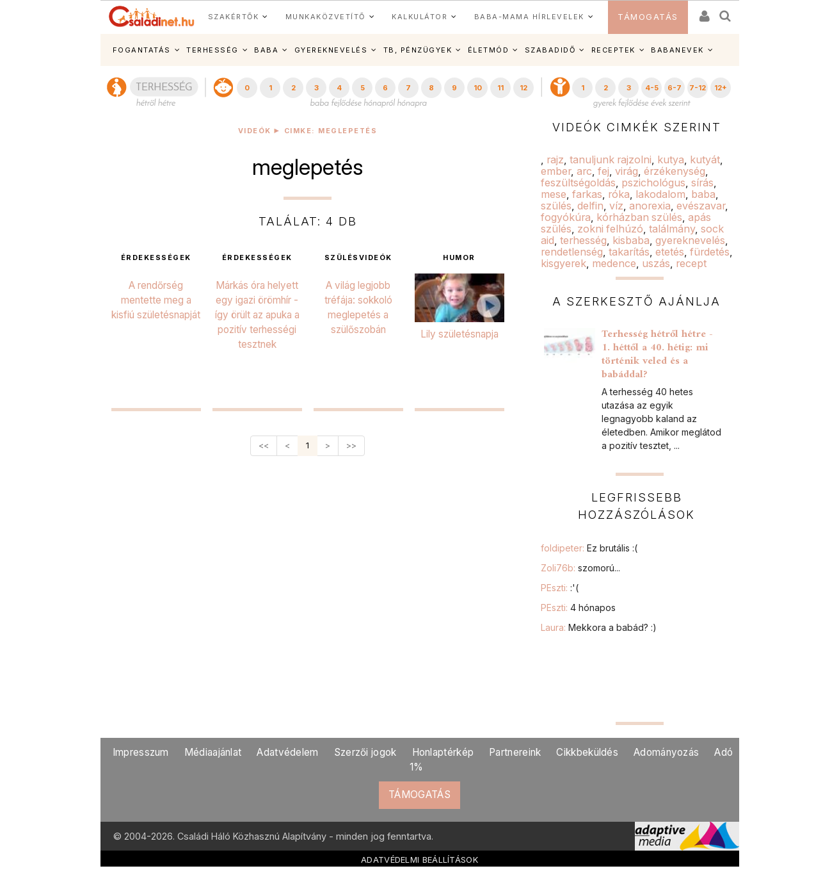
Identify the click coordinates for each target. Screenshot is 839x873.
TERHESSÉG (212, 49)
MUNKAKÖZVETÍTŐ (325, 16)
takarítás (629, 251)
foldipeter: (589, 548)
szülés (556, 205)
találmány (672, 228)
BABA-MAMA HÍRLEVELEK (529, 16)
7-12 (697, 87)
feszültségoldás (578, 182)
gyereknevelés (690, 240)
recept (691, 263)
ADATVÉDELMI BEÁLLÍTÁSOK (419, 859)
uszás (656, 263)
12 (523, 87)
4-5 (652, 87)
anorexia (650, 205)
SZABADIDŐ (550, 49)
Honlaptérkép (443, 752)
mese (553, 194)
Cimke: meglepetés (331, 131)
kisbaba (631, 240)
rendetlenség (572, 251)
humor (459, 258)
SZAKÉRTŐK (233, 16)
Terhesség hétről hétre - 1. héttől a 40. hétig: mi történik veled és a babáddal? (657, 354)
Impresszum (141, 752)
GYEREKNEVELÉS (331, 49)
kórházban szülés (639, 217)
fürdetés (710, 251)
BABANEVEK (677, 49)
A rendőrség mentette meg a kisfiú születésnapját (155, 300)
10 (478, 87)
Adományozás (666, 752)
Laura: (599, 627)
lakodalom (660, 194)
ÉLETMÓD (488, 49)
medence (614, 263)
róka (619, 194)
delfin (590, 205)
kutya (670, 159)
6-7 (674, 87)
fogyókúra (566, 217)
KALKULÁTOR (419, 16)
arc (584, 171)
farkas (587, 194)
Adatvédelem (287, 752)
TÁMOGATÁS (648, 17)
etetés (669, 251)
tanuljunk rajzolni (610, 159)
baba (703, 194)
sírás (702, 182)
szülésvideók (358, 258)
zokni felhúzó (610, 228)
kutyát (705, 159)
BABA (266, 49)
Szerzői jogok (365, 752)
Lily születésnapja (459, 334)
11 (500, 87)
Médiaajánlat (213, 752)
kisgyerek (563, 263)
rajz (555, 159)
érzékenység (674, 171)
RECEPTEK (613, 49)
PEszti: (560, 587)
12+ (720, 87)
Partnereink (515, 752)
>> (351, 445)
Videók (254, 131)
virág (626, 171)
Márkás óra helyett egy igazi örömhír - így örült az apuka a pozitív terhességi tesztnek (257, 314)
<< (264, 445)
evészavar (700, 205)
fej (603, 171)
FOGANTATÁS (142, 49)
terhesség (583, 240)
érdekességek (156, 258)
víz (616, 205)
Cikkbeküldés (587, 752)
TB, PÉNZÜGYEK (417, 49)
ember (556, 171)
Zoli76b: (580, 567)
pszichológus (653, 182)
